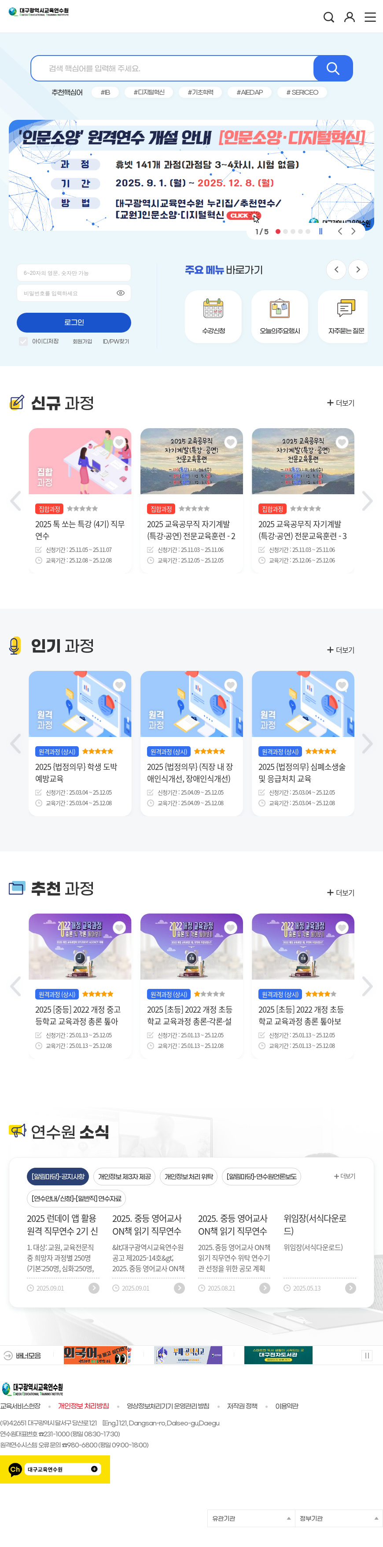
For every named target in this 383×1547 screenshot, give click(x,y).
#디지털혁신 (148, 92)
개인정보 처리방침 (83, 1406)
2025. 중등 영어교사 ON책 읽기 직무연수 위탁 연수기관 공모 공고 (232, 1224)
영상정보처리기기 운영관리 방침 (168, 1406)
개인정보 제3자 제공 (124, 1177)
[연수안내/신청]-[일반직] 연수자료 (76, 1199)
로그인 (74, 322)
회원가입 (82, 342)
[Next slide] (367, 501)
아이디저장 (39, 342)
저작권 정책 (242, 1406)
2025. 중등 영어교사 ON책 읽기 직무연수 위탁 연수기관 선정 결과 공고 (146, 1224)
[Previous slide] (15, 501)
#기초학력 (200, 92)
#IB (105, 92)
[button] (277, 231)
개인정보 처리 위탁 (189, 1177)
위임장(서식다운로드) (315, 1224)
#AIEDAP (249, 92)
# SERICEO (302, 92)
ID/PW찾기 (116, 342)
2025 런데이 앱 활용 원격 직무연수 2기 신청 (62, 1224)
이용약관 (286, 1406)
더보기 (345, 402)
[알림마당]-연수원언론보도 (261, 1177)
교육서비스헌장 (20, 1406)
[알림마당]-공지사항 (58, 1177)
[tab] (58, 1176)
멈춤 (366, 1355)
